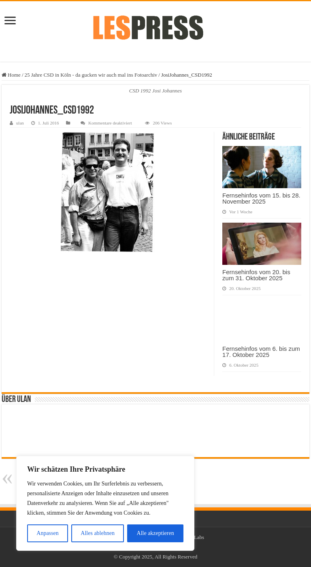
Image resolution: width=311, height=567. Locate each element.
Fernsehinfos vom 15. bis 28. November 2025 (261, 198)
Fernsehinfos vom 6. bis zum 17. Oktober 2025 (261, 351)
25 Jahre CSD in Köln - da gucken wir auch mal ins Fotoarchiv (91, 75)
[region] (105, 503)
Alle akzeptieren (155, 533)
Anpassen (47, 533)
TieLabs (195, 537)
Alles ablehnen (98, 533)
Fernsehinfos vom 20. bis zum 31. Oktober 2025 (256, 274)
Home (11, 75)
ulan (20, 122)
